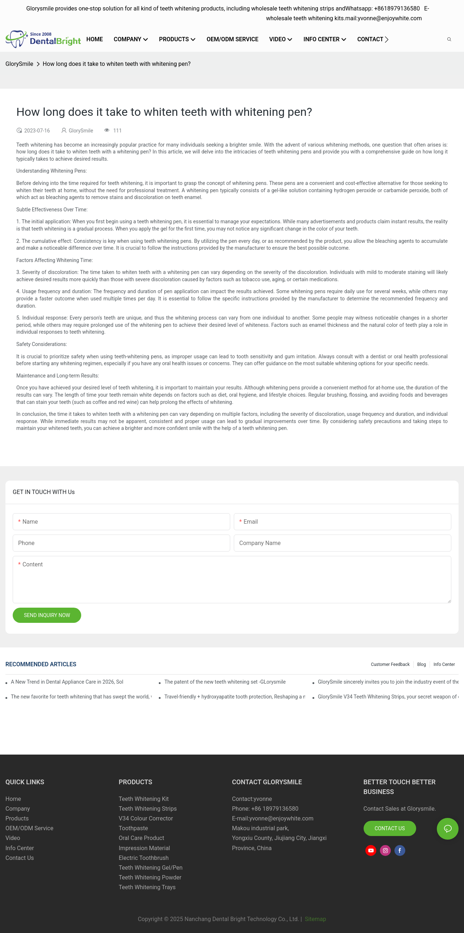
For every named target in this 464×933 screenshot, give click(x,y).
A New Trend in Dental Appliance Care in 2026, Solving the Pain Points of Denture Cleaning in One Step (67, 682)
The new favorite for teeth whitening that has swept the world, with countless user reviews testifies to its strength (81, 697)
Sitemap (314, 919)
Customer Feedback (390, 664)
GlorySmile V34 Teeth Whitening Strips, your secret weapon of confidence (388, 697)
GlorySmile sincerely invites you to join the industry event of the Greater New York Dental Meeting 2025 (388, 682)
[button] (387, 39)
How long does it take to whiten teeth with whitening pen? (117, 63)
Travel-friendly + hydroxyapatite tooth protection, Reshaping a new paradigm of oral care (234, 697)
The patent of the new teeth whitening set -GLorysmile (225, 682)
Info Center (444, 664)
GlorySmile (19, 63)
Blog (421, 664)
